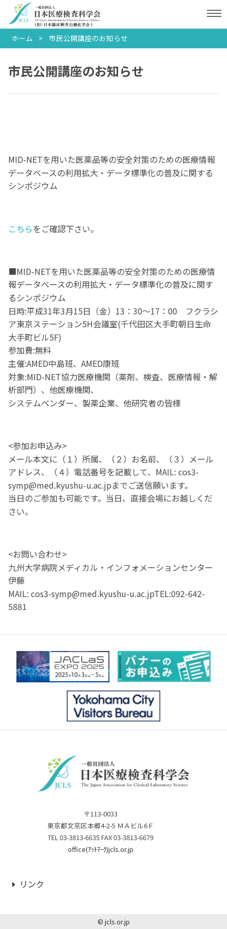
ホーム (22, 38)
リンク (28, 884)
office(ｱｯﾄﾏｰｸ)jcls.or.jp (101, 849)
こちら (20, 228)
